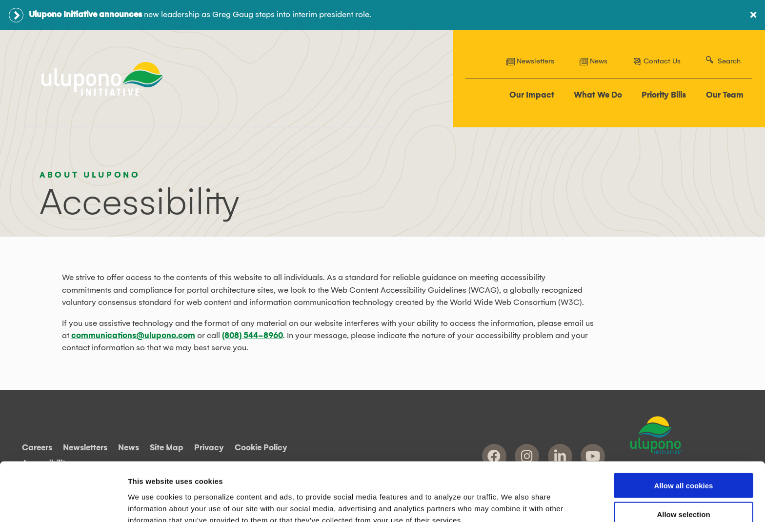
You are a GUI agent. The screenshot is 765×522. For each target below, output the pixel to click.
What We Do (598, 95)
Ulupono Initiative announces (85, 14)
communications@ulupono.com (133, 335)
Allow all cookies (683, 436)
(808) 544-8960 (252, 335)
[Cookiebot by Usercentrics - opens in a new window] (63, 503)
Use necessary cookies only (683, 494)
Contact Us (657, 61)
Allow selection (683, 465)
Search (729, 61)
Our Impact (532, 95)
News (593, 61)
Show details (512, 503)
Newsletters (530, 61)
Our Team (725, 95)
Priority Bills (664, 95)
